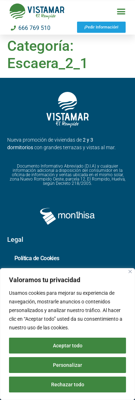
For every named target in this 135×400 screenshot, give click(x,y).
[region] (67, 334)
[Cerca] (130, 271)
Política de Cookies (36, 258)
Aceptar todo (67, 345)
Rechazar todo (67, 384)
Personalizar (67, 365)
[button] (121, 11)
